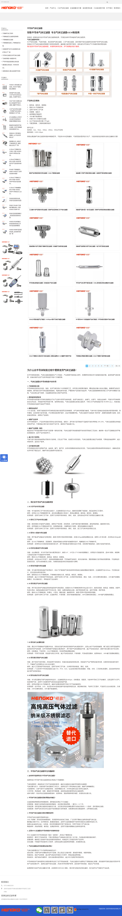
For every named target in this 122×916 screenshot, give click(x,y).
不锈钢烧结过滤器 (7, 39)
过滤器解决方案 (75, 8)
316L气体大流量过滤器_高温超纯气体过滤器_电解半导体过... (15, 103)
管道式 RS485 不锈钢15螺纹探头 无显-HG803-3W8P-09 (15, 207)
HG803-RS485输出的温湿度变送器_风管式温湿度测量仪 (15, 223)
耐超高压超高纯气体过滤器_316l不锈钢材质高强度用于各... (15, 127)
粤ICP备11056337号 (82, 909)
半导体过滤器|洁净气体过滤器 (11, 55)
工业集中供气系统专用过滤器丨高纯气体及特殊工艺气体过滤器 (48, 209)
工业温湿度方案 (99, 8)
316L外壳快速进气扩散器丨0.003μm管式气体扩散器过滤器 (47, 319)
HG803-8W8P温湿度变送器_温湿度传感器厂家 (15, 231)
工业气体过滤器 (63, 8)
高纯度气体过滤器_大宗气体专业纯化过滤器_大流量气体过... (15, 95)
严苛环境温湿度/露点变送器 (10, 61)
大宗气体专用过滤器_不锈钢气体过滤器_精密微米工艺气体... (15, 111)
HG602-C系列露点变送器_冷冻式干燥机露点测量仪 (15, 87)
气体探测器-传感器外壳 (9, 58)
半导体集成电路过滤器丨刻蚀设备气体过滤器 (43, 283)
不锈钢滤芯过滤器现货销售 (10, 36)
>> (112, 366)
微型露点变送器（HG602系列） (10, 66)
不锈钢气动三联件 (7, 33)
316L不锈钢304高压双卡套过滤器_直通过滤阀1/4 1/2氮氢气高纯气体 (50, 356)
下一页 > (106, 366)
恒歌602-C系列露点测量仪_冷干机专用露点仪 (15, 135)
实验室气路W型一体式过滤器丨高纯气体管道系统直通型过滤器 (95, 209)
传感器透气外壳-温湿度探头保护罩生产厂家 (11, 50)
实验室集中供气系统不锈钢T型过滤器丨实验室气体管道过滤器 (48, 246)
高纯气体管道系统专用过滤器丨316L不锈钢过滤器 (44, 173)
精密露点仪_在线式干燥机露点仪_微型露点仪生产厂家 (15, 143)
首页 (47, 8)
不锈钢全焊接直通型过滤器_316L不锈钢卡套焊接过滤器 (93, 356)
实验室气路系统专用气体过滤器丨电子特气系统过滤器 (92, 246)
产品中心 (53, 8)
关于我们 (109, 8)
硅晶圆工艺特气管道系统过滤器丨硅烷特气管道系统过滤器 (94, 173)
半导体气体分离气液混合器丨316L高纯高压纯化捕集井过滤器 (94, 283)
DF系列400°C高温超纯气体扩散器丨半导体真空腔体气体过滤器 (95, 319)
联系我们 (117, 8)
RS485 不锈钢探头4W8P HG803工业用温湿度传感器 (15, 171)
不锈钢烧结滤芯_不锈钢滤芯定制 (11, 44)
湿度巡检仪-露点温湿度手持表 (11, 71)
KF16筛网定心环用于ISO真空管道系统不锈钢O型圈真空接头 (15, 119)
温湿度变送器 (87, 8)
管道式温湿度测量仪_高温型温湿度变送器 (15, 215)
